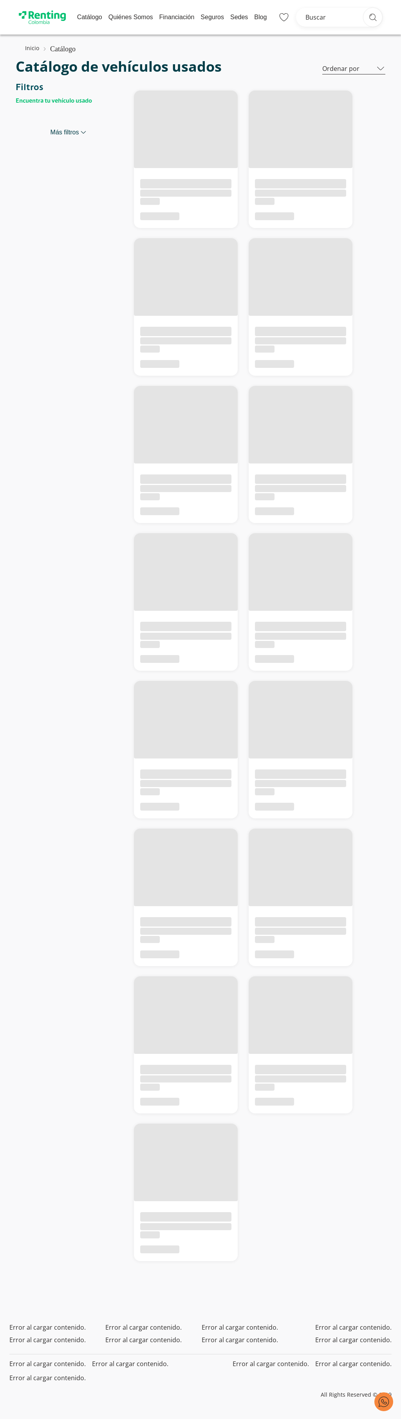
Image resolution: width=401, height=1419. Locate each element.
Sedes (239, 17)
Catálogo (89, 17)
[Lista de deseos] (284, 17)
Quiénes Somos (130, 17)
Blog (260, 17)
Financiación (177, 17)
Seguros (212, 17)
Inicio (32, 48)
